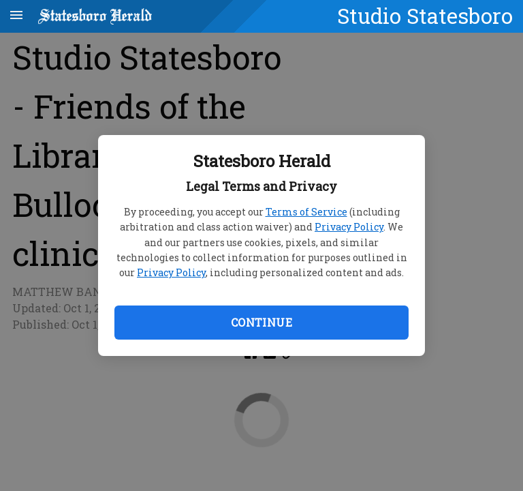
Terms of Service (306, 211)
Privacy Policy (349, 226)
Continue (261, 322)
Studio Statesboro (425, 15)
